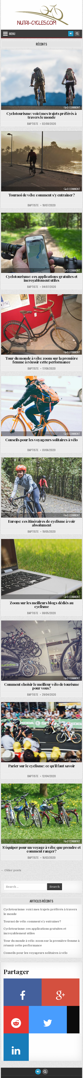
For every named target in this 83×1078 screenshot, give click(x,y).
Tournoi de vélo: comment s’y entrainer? (41, 194)
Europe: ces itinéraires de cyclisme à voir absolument (41, 523)
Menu (12, 33)
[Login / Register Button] (38, 1071)
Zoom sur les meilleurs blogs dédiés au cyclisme (41, 604)
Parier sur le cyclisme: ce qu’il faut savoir (41, 765)
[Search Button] (77, 33)
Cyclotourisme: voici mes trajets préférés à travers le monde (41, 115)
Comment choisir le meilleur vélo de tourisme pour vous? (41, 686)
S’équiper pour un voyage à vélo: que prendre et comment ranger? (41, 849)
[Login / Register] (70, 33)
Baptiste (32, 123)
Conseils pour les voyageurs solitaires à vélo (41, 439)
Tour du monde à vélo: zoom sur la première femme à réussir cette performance (41, 360)
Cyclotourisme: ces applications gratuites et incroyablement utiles (41, 278)
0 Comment (73, 107)
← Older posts (11, 870)
